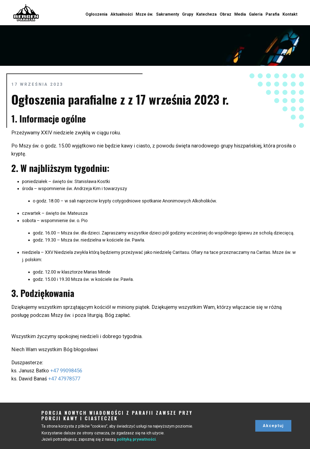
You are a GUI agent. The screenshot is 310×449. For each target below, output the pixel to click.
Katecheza (206, 14)
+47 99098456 (66, 371)
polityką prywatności (136, 439)
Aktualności (121, 14)
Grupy (187, 14)
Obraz (225, 14)
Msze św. (144, 14)
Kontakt (290, 14)
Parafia (272, 14)
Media (240, 14)
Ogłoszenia (96, 14)
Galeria (256, 14)
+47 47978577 (64, 379)
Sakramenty (167, 14)
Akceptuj (273, 425)
